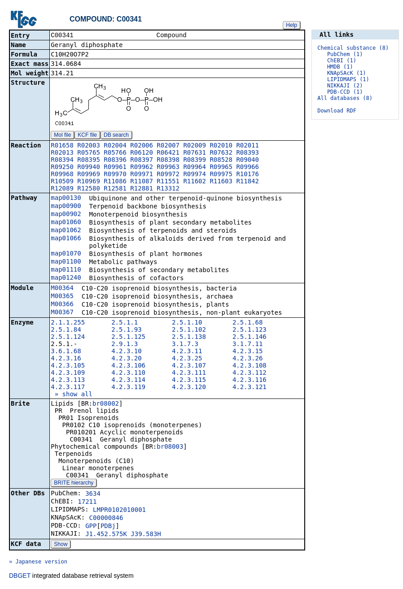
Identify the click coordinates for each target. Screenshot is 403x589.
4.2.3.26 (247, 359)
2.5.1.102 (189, 330)
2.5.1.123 (249, 330)
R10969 (88, 182)
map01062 (66, 230)
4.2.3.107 (189, 366)
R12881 (141, 189)
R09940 (88, 167)
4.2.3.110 (128, 373)
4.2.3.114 (128, 380)
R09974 (194, 174)
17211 (87, 502)
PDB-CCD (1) (345, 92)
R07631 (194, 153)
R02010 (221, 146)
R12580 (88, 189)
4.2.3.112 (249, 373)
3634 (93, 494)
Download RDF (336, 111)
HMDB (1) (340, 67)
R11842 (247, 182)
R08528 (221, 160)
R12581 (115, 189)
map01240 (66, 278)
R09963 (168, 167)
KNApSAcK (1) (346, 73)
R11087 (141, 182)
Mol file (62, 136)
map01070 (66, 254)
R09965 (221, 167)
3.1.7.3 (185, 344)
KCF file (87, 136)
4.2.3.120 (189, 387)
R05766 (115, 153)
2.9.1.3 (124, 344)
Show (60, 545)
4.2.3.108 (249, 366)
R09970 (115, 174)
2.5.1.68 (247, 323)
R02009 (194, 146)
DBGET (20, 576)
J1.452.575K (106, 534)
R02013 (62, 153)
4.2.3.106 (128, 366)
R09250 (62, 167)
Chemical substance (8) (353, 48)
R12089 (62, 189)
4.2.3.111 (189, 373)
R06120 (141, 153)
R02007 (168, 146)
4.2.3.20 (126, 359)
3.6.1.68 (66, 351)
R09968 (62, 174)
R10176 (247, 174)
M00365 (62, 296)
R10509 (62, 182)
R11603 (221, 182)
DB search (116, 136)
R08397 (141, 160)
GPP (90, 526)
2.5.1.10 (187, 323)
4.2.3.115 (189, 380)
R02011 (247, 146)
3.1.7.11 (247, 344)
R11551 (168, 182)
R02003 (88, 146)
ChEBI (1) (341, 60)
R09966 (247, 167)
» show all (71, 394)
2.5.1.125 (128, 337)
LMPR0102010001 (119, 510)
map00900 (66, 206)
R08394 (62, 160)
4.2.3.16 (66, 359)
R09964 (194, 167)
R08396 (115, 160)
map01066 (66, 239)
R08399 (194, 160)
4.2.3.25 (187, 359)
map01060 (66, 222)
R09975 (221, 174)
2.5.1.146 (249, 337)
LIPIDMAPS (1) (348, 79)
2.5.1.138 (189, 337)
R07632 (221, 153)
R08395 (88, 160)
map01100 (66, 262)
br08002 (105, 404)
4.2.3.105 (68, 366)
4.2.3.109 (68, 373)
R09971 (141, 174)
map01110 (66, 270)
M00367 (62, 312)
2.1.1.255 (68, 323)
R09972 (168, 174)
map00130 (66, 198)
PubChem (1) (345, 54)
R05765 (88, 153)
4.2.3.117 (68, 387)
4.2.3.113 (68, 380)
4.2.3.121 (249, 387)
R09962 (141, 167)
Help (291, 25)
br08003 (170, 447)
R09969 (88, 174)
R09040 (247, 160)
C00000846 (106, 518)
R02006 (141, 146)
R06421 (168, 153)
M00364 (62, 288)
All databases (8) (344, 98)
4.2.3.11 (187, 351)
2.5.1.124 (68, 337)
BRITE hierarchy (73, 484)
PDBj (108, 526)
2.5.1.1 (124, 323)
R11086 (115, 182)
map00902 (66, 214)
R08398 (168, 160)
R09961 (115, 167)
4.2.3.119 (128, 387)
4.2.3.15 (247, 351)
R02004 (115, 146)
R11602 (194, 182)
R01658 (62, 146)
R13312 (168, 189)
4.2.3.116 (249, 380)
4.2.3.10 (126, 351)
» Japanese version (38, 562)
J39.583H (146, 534)
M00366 (62, 304)
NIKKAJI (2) (345, 85)
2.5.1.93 (126, 330)
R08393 (247, 153)
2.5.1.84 (66, 330)
